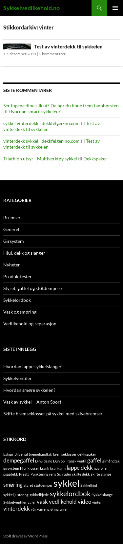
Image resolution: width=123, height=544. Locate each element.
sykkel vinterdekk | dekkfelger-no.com (41, 123)
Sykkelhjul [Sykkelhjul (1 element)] (88, 485)
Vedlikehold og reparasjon (29, 323)
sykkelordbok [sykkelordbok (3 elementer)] (70, 493)
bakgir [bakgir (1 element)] (8, 454)
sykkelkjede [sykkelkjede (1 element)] (39, 495)
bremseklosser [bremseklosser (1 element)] (64, 454)
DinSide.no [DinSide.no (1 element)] (43, 461)
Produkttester (17, 276)
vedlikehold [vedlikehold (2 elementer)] (63, 501)
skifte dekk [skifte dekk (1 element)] (81, 474)
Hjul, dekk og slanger (24, 253)
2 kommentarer (52, 53)
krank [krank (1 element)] (44, 468)
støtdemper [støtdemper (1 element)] (43, 485)
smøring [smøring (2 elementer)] (13, 484)
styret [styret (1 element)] (28, 485)
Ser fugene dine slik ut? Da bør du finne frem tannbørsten (61, 105)
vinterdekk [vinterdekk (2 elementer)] (16, 508)
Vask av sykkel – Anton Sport (32, 402)
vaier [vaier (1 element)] (32, 502)
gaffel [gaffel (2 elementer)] (94, 460)
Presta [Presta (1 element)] (24, 474)
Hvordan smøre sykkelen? (35, 111)
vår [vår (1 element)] (33, 509)
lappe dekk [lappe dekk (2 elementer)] (80, 467)
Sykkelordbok (17, 300)
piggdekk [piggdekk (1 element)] (10, 474)
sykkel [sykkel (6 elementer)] (66, 483)
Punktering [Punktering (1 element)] (39, 474)
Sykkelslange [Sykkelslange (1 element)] (102, 495)
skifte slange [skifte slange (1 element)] (101, 474)
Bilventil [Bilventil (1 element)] (21, 454)
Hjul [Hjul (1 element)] (23, 468)
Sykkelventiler (17, 378)
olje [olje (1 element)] (104, 468)
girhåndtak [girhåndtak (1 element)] (111, 461)
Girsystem (13, 241)
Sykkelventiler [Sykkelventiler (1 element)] (15, 502)
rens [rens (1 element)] (52, 474)
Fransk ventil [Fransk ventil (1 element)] (76, 461)
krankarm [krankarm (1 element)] (58, 468)
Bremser (12, 217)
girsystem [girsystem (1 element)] (11, 468)
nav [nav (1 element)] (97, 468)
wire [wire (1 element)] (63, 509)
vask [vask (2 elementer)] (42, 501)
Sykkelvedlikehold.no (31, 7)
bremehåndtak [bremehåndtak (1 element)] (40, 454)
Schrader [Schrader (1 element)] (64, 474)
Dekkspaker (95, 158)
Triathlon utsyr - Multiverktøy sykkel (40, 158)
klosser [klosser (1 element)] (33, 468)
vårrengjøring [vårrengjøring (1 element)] (48, 509)
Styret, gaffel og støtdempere (32, 288)
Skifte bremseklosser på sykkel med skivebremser (53, 413)
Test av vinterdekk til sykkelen (68, 46)
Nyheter (11, 264)
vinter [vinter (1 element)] (97, 502)
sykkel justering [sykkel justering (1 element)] (16, 495)
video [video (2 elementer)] (84, 501)
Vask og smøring (19, 312)
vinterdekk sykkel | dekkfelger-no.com (41, 141)
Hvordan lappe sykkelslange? (32, 366)
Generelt (12, 229)
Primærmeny (115, 8)
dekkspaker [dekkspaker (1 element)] (86, 454)
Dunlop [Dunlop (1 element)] (59, 461)
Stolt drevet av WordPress (25, 536)
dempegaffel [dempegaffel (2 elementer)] (18, 460)
